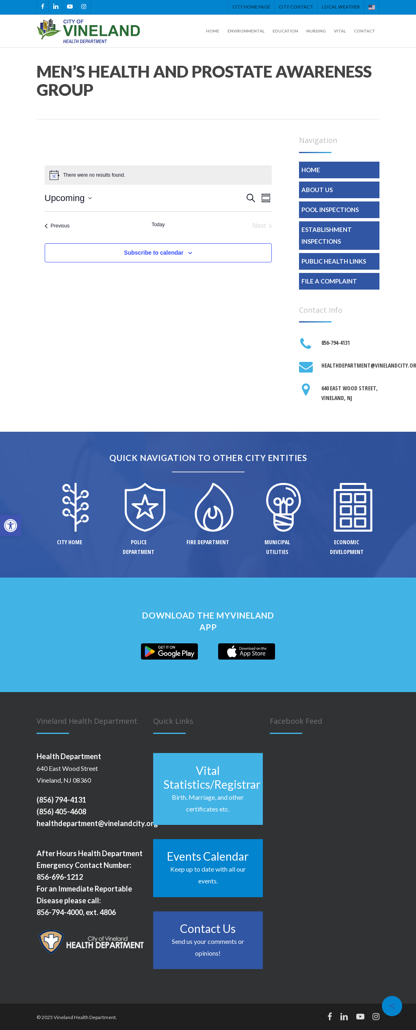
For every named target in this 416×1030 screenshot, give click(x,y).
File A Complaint (329, 281)
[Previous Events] (57, 225)
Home (310, 169)
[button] (10, 525)
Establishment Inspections (326, 235)
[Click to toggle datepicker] (68, 198)
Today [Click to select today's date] (158, 224)
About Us (317, 189)
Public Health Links (333, 261)
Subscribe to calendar (153, 252)
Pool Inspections (330, 209)
